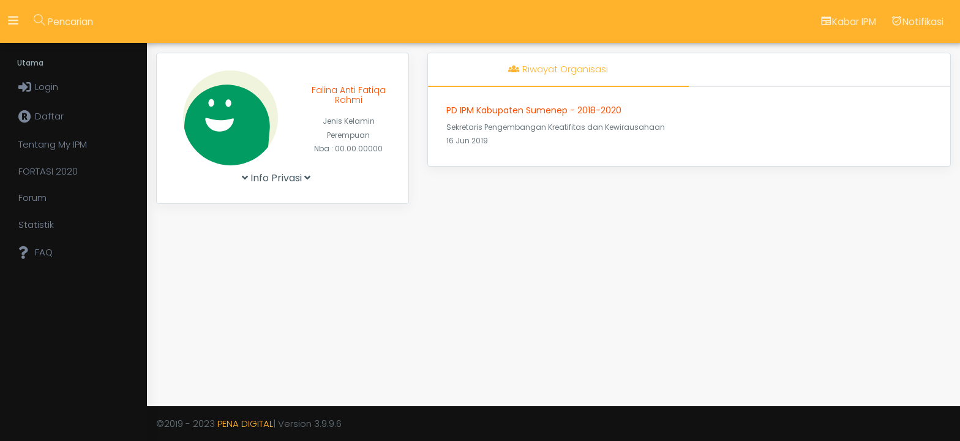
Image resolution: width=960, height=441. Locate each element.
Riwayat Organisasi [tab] (558, 68)
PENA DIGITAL (245, 423)
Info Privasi (276, 178)
